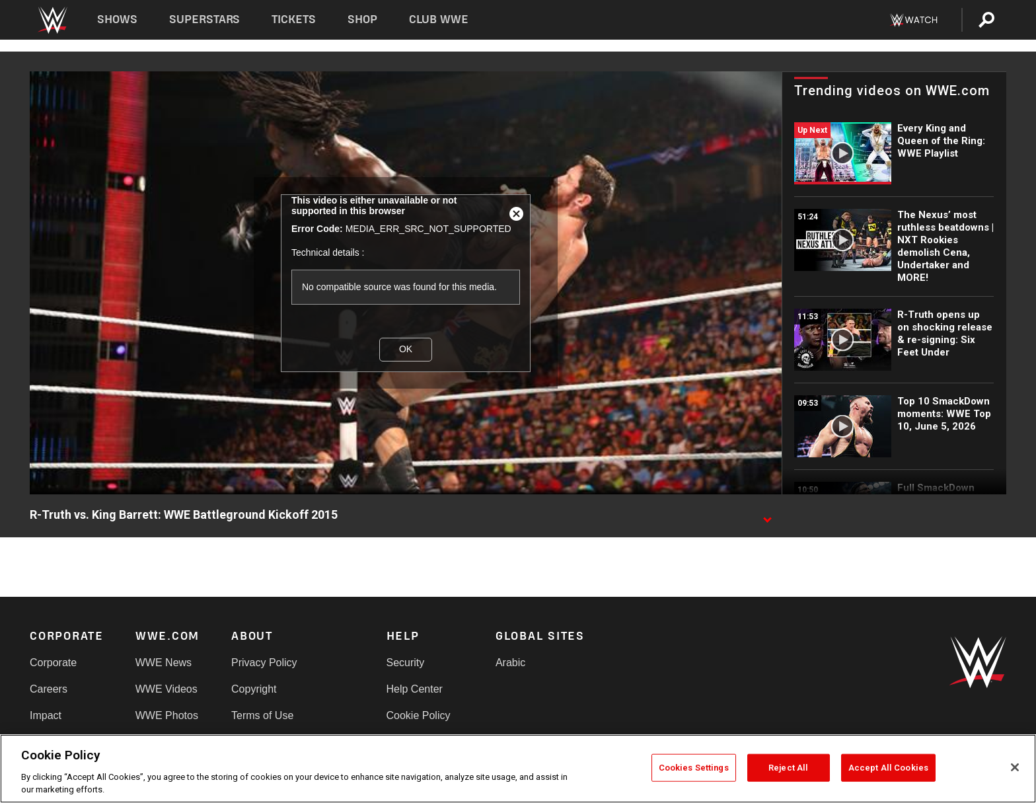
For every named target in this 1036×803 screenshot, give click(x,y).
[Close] (1014, 767)
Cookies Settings (694, 768)
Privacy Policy (264, 662)
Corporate (53, 662)
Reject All (788, 768)
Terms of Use (262, 715)
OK (405, 349)
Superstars (204, 19)
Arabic (510, 662)
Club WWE (438, 19)
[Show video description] (767, 515)
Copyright (253, 689)
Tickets (294, 19)
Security (406, 662)
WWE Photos (166, 715)
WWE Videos (166, 689)
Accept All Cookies (888, 768)
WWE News (163, 662)
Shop (362, 19)
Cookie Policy (419, 715)
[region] (518, 768)
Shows (117, 19)
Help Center (415, 689)
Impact (45, 715)
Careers (48, 689)
